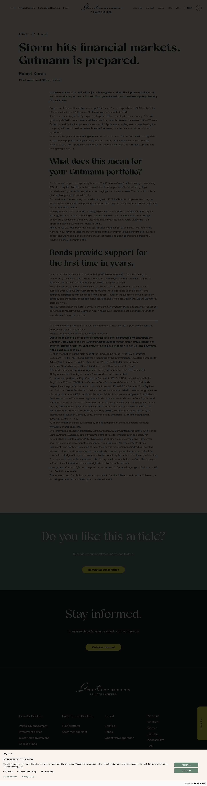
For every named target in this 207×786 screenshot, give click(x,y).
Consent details (10, 776)
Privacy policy (28, 776)
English (8, 753)
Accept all (186, 765)
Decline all (186, 770)
